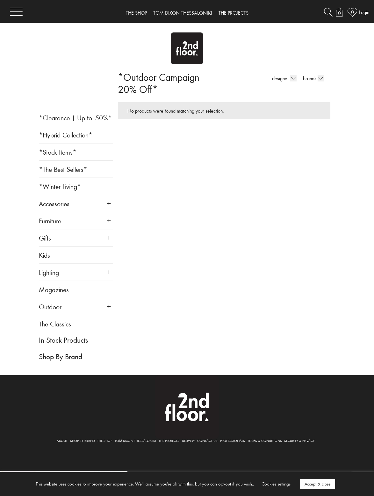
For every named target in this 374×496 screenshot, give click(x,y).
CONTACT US (207, 440)
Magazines (54, 289)
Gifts (45, 238)
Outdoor (50, 306)
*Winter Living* (60, 186)
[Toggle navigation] (16, 11)
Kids (44, 255)
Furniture (50, 220)
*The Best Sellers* (63, 169)
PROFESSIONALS (232, 440)
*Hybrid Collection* (65, 134)
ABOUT (62, 440)
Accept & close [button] (318, 484)
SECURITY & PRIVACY (299, 440)
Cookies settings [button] (276, 484)
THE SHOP (136, 13)
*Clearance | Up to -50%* (75, 117)
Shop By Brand (60, 356)
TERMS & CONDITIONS (265, 440)
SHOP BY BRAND (82, 440)
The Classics (55, 323)
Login (364, 12)
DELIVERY (188, 440)
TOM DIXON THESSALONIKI (182, 13)
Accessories (54, 203)
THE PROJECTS (233, 13)
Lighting (49, 272)
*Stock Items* (57, 152)
